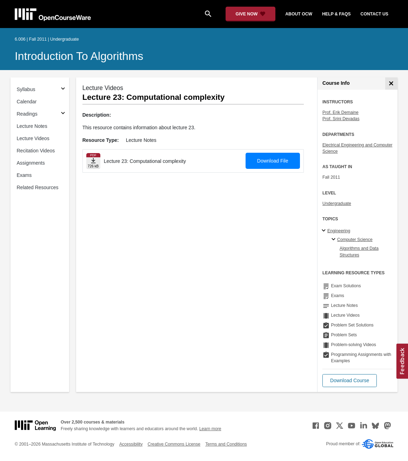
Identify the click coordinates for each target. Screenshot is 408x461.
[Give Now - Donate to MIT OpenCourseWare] (251, 14)
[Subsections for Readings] (63, 114)
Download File (272, 161)
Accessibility (131, 444)
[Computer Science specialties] (334, 239)
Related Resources (38, 187)
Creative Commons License (174, 444)
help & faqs (336, 14)
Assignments (31, 163)
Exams (24, 175)
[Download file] (93, 161)
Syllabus (26, 89)
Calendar (27, 101)
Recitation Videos (36, 150)
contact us (374, 14)
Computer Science (355, 239)
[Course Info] (391, 83)
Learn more (210, 428)
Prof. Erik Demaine (340, 112)
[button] (349, 380)
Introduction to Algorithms (79, 56)
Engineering (338, 230)
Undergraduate (336, 203)
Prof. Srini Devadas (341, 118)
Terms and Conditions (226, 444)
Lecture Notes (32, 126)
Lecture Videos (33, 138)
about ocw (298, 14)
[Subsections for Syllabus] (63, 89)
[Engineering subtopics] (324, 230)
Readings (27, 114)
